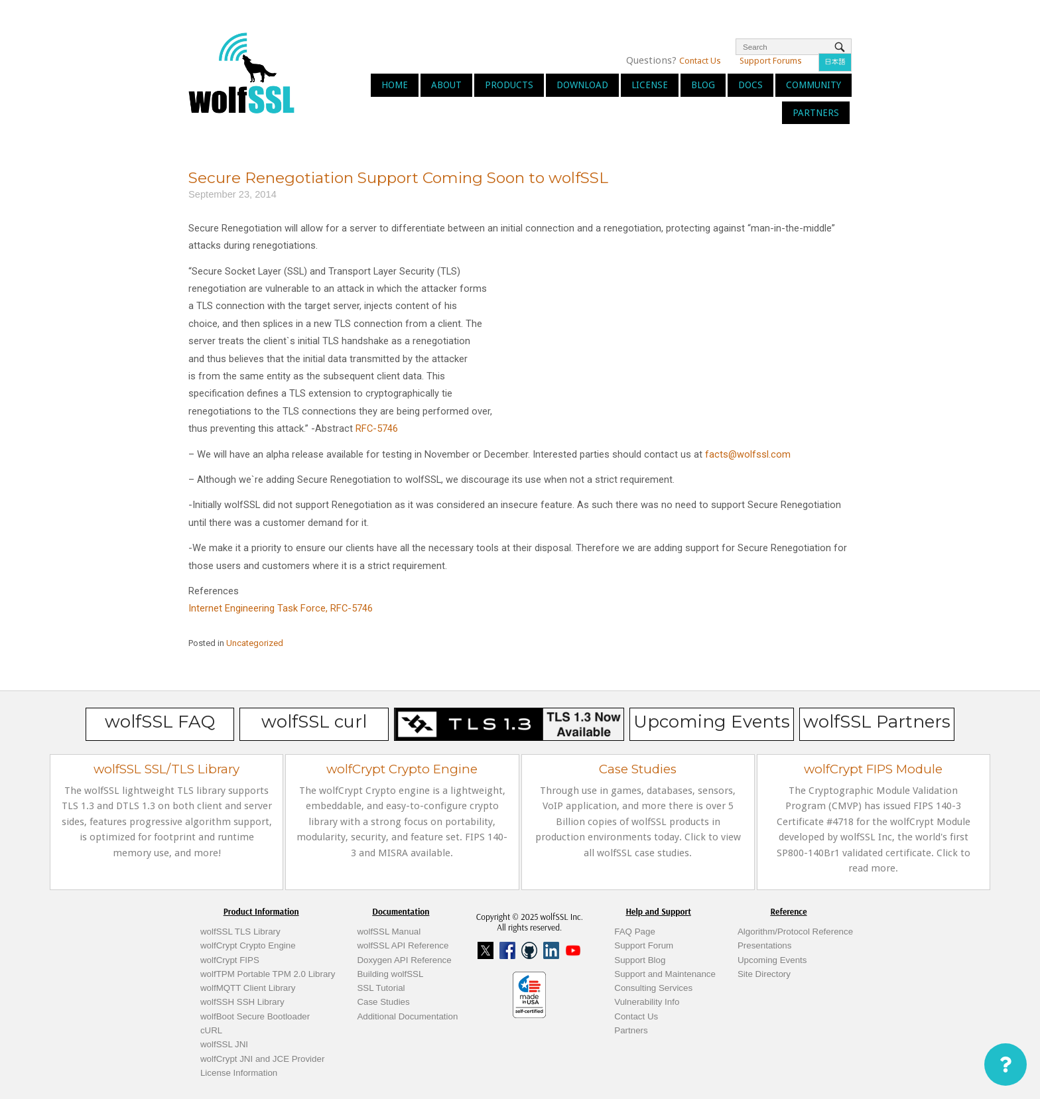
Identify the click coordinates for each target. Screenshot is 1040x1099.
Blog (703, 85)
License (649, 85)
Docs (750, 85)
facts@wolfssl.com (748, 454)
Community (813, 85)
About (446, 85)
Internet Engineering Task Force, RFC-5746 (280, 608)
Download (582, 85)
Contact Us (700, 61)
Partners (816, 112)
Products (509, 85)
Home (394, 85)
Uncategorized (254, 643)
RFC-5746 (377, 428)
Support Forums (771, 61)
